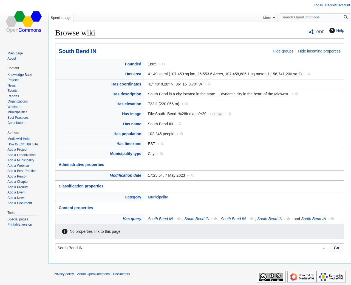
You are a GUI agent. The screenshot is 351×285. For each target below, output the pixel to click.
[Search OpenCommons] (315, 17)
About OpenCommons (93, 274)
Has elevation (129, 104)
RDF (320, 32)
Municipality (158, 197)
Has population (127, 134)
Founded (133, 64)
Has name (132, 124)
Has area (133, 74)
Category (133, 197)
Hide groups (283, 51)
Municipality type (125, 153)
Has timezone (129, 144)
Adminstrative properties (81, 164)
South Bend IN (78, 51)
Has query (132, 219)
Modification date (125, 175)
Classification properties (81, 186)
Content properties (76, 208)
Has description (126, 94)
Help (336, 30)
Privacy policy (64, 274)
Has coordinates (126, 84)
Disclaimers (121, 274)
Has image (131, 114)
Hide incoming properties (319, 51)
